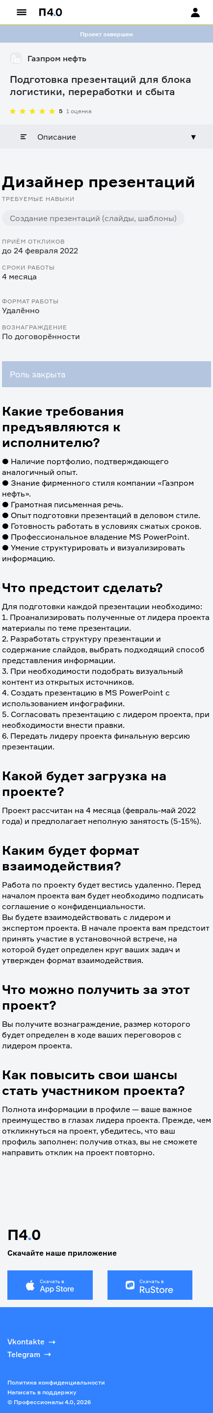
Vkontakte (32, 1342)
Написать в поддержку (42, 1392)
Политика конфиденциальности (56, 1382)
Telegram (30, 1354)
